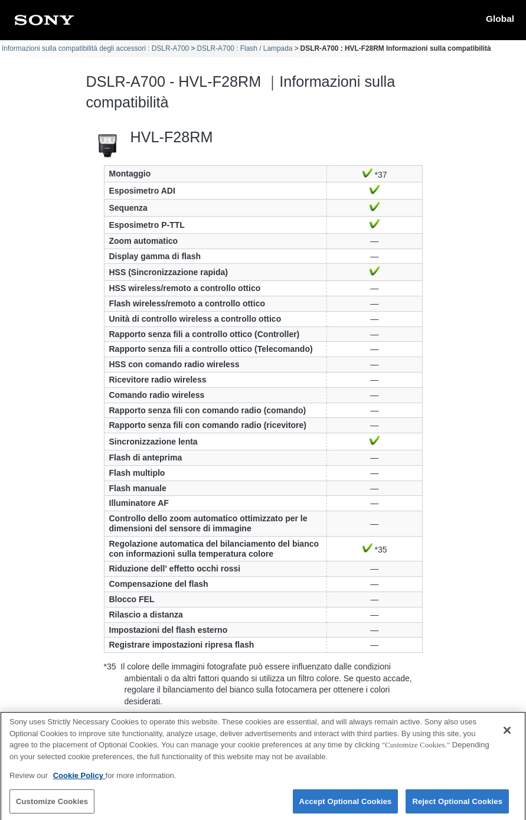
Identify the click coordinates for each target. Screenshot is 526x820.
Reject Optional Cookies (457, 806)
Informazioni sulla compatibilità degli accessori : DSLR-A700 (95, 48)
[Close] (507, 736)
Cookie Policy (79, 781)
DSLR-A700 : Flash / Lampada (244, 48)
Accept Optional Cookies (345, 806)
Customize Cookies (52, 806)
